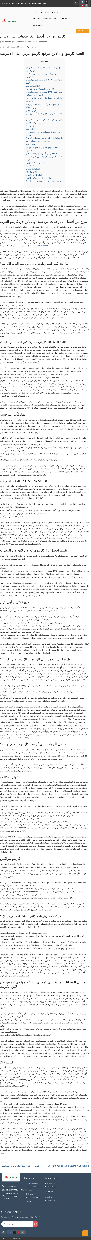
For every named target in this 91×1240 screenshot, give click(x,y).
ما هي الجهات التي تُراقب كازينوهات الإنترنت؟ (43, 104)
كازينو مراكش (31, 110)
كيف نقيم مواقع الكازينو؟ (35, 163)
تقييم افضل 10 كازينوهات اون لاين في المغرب (44, 92)
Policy (64, 17)
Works (57, 10)
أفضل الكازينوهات (33, 169)
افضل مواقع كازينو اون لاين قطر (38, 141)
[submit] (35, 1224)
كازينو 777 (30, 126)
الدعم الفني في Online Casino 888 (40, 89)
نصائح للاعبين (31, 166)
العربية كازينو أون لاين (34, 95)
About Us (44, 11)
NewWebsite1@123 (8, 42)
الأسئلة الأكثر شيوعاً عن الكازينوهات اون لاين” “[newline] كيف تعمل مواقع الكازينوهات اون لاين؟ (44, 156)
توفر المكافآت (31, 107)
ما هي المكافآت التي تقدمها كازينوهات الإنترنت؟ (44, 138)
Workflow (50, 17)
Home (35, 11)
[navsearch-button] (76, 2)
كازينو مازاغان (31, 172)
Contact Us (37, 24)
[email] (17, 1224)
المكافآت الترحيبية (33, 86)
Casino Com (31, 129)
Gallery (36, 17)
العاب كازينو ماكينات (34, 175)
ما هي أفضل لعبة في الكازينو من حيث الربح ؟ (43, 181)
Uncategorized (40, 42)
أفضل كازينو (30, 144)
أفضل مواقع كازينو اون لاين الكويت (39, 178)
